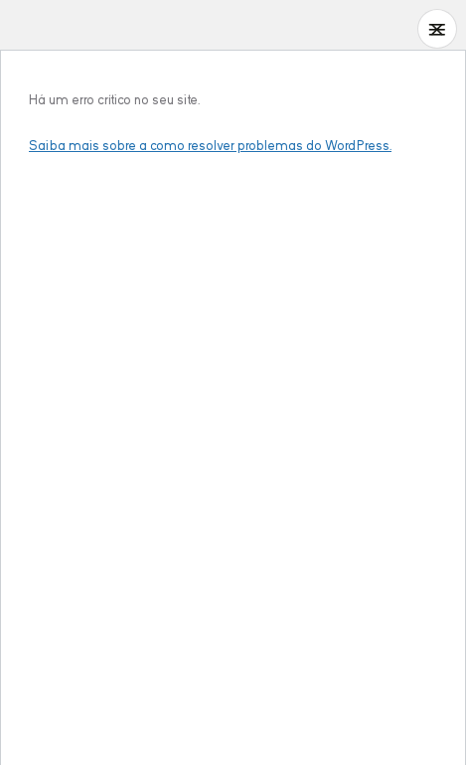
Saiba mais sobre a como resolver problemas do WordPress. (210, 145)
